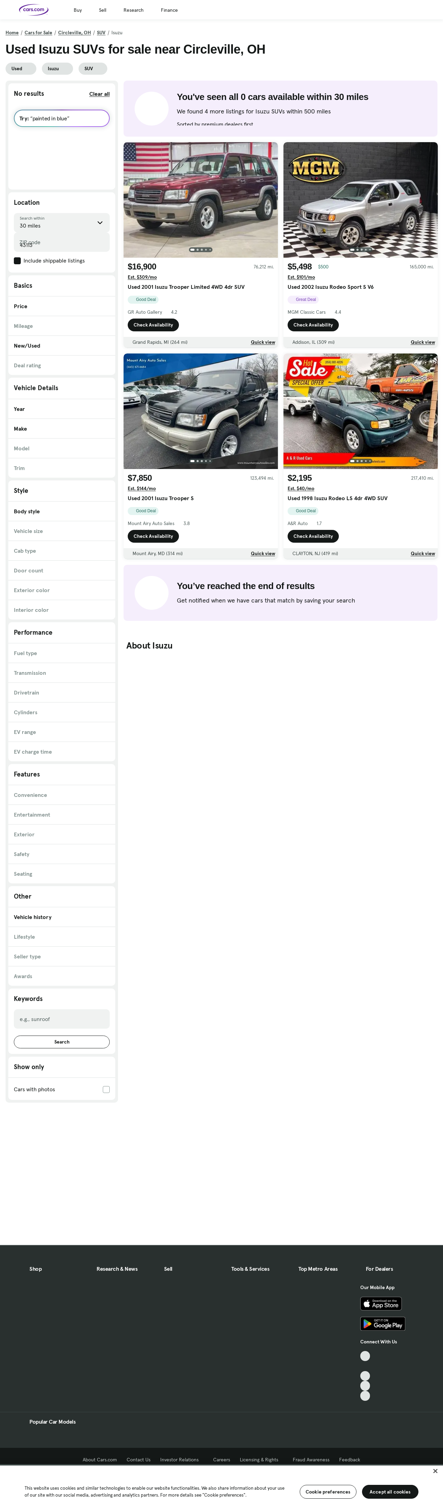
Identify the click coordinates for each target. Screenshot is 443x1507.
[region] (221, 1485)
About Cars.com (100, 1460)
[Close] (435, 1471)
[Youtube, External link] (365, 1376)
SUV (101, 32)
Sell (102, 10)
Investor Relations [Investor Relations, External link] (182, 1460)
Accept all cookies (390, 1492)
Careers (221, 1460)
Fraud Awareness (311, 1460)
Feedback (349, 1460)
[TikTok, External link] (365, 1356)
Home (12, 32)
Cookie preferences (328, 1492)
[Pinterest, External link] (365, 1396)
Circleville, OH (74, 32)
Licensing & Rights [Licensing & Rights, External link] (261, 1460)
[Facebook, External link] (365, 1366)
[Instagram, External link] (365, 1386)
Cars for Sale (38, 32)
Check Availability (153, 325)
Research (134, 10)
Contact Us (139, 1460)
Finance (169, 10)
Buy (78, 10)
